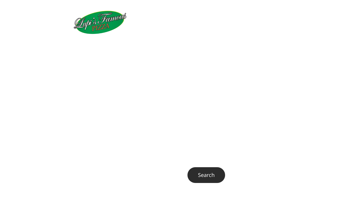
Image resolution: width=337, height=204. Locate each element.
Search (128, 172)
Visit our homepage (97, 129)
